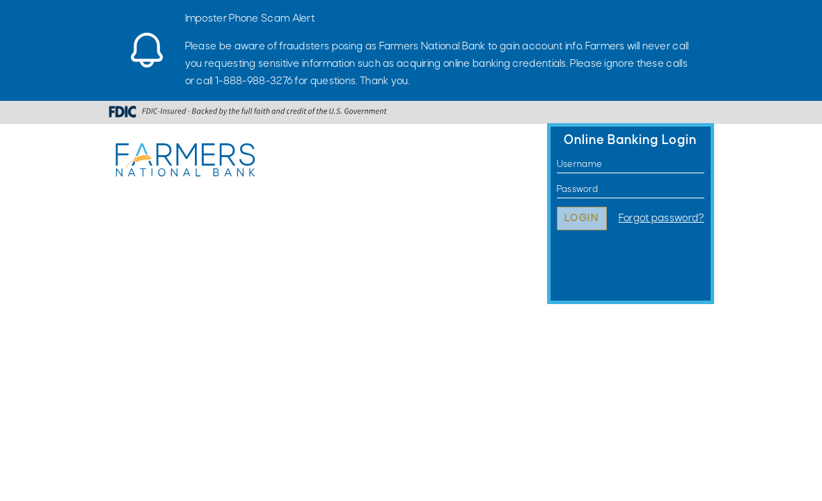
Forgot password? (661, 218)
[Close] (707, 17)
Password (557, 189)
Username (557, 164)
